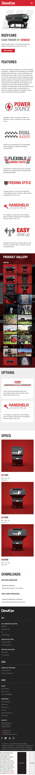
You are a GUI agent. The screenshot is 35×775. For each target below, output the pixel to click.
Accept (22, 763)
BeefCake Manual (18, 587)
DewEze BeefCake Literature (18, 600)
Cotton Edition (5, 655)
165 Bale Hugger (5, 635)
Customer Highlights (6, 694)
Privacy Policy (10, 773)
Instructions (4, 704)
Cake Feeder (4, 652)
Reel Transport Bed (6, 645)
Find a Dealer (8, 51)
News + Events (5, 691)
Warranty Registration (7, 713)
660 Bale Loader (5, 629)
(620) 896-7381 (6, 730)
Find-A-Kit (4, 710)
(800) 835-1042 (6, 732)
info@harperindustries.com (9, 734)
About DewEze (5, 688)
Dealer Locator (5, 707)
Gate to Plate (4, 715)
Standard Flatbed (5, 642)
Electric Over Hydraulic (7, 673)
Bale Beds (4, 626)
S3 (2, 632)
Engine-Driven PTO (6, 670)
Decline (32, 763)
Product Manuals (5, 701)
